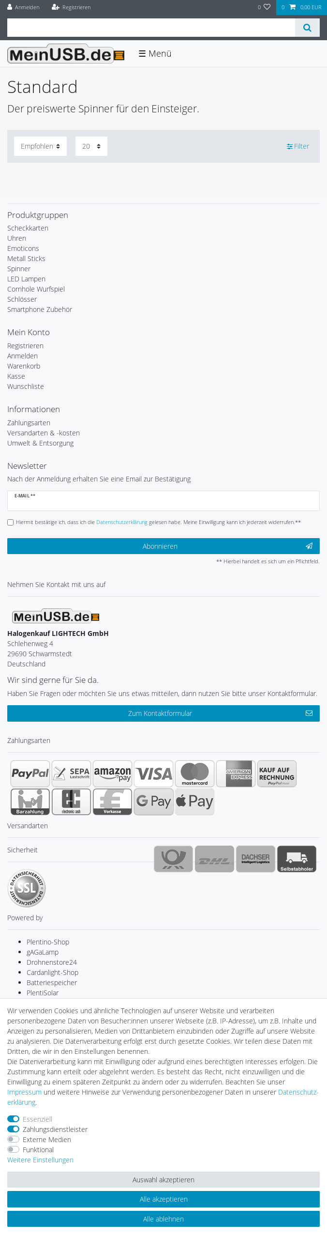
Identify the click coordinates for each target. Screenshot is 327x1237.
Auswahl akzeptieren (163, 1179)
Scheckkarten (27, 227)
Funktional (38, 1149)
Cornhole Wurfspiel (36, 289)
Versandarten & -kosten (43, 432)
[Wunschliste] (264, 7)
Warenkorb (23, 366)
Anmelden (22, 355)
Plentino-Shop (48, 941)
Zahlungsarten (28, 422)
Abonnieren (227, 546)
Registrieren (25, 345)
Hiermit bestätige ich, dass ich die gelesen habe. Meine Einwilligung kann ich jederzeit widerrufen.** (158, 522)
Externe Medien (47, 1139)
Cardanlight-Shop (52, 972)
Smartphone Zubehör (39, 309)
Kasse (16, 376)
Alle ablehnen (163, 1218)
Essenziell (37, 1119)
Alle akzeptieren (164, 1199)
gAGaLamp (43, 952)
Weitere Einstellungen (40, 1159)
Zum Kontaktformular (220, 713)
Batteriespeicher (52, 982)
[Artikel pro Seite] (91, 146)
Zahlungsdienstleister (55, 1129)
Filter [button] (298, 146)
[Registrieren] (71, 7)
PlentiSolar (43, 992)
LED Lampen (26, 278)
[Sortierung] (40, 146)
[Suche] (307, 27)
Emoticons (23, 248)
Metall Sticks (26, 258)
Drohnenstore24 (52, 962)
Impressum (24, 1092)
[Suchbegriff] (151, 27)
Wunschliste (25, 386)
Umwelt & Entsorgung (40, 443)
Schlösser (22, 299)
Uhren (16, 238)
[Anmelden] (23, 7)
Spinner (18, 268)
